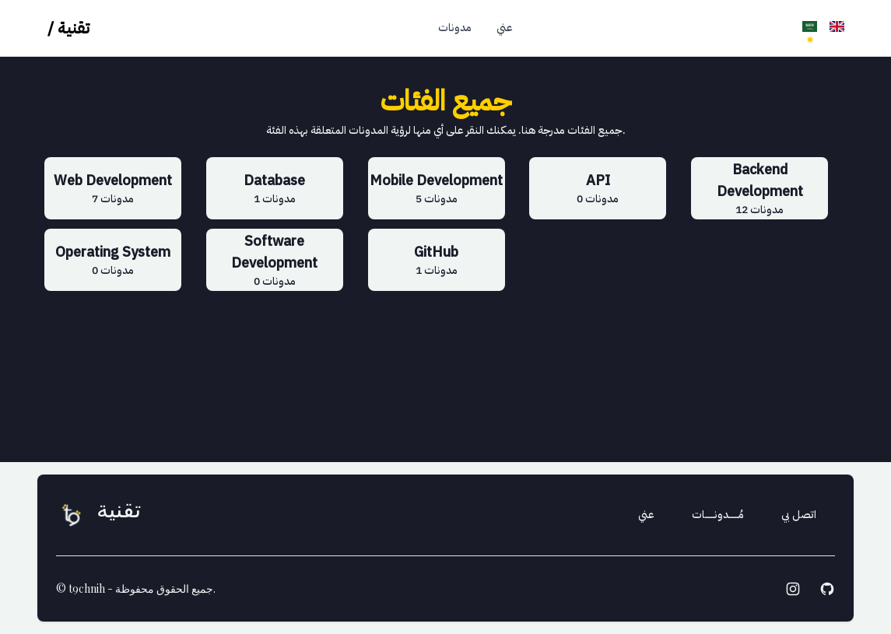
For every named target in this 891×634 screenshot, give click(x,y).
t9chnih (86, 588)
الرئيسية (396, 28)
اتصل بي (798, 514)
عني (504, 28)
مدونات (455, 28)
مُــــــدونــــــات (718, 514)
